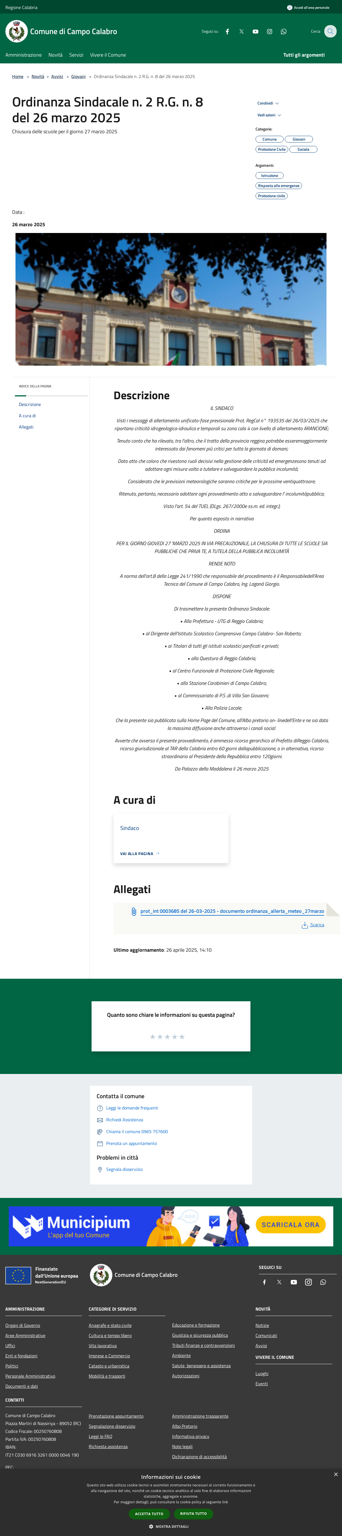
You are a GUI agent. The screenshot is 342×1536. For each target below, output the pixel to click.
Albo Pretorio (184, 1426)
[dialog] (171, 1502)
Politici (11, 1365)
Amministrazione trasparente (200, 1416)
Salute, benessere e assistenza (201, 1365)
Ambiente (181, 1355)
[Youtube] (251, 31)
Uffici (10, 1345)
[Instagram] (265, 31)
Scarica (312, 924)
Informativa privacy (190, 1436)
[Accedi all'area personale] (308, 7)
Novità (38, 76)
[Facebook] (223, 31)
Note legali (182, 1446)
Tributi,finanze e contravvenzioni (203, 1345)
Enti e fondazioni (21, 1355)
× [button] (336, 1475)
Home (17, 76)
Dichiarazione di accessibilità (199, 1456)
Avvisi (57, 76)
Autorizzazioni (185, 1375)
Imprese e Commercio (109, 1355)
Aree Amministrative (25, 1335)
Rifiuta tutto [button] (193, 1513)
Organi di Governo (22, 1325)
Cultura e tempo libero (110, 1335)
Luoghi (262, 1373)
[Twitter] (237, 31)
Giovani (78, 76)
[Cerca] (330, 31)
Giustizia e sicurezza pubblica (200, 1335)
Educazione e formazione (196, 1325)
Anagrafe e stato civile (110, 1325)
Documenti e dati (21, 1386)
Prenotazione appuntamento (116, 1416)
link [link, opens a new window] (225, 1502)
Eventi (262, 1383)
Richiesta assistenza (108, 1446)
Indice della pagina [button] (35, 386)
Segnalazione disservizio (112, 1426)
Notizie (262, 1325)
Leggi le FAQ (100, 1436)
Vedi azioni (270, 115)
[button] (171, 1526)
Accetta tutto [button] (149, 1513)
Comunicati (266, 1335)
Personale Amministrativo (30, 1376)
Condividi (269, 103)
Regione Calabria (21, 7)
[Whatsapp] (279, 31)
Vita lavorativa (103, 1345)
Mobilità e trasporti (107, 1376)
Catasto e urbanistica (109, 1365)
